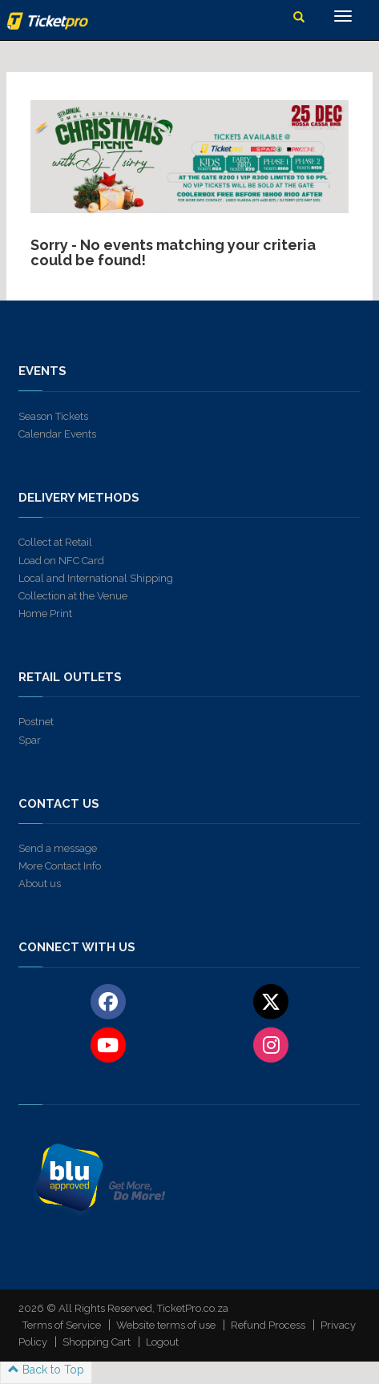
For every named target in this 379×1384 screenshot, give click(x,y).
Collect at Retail (55, 542)
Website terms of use (166, 1325)
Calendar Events (57, 434)
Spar (29, 740)
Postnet (36, 722)
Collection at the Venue (72, 596)
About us (39, 884)
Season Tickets (53, 416)
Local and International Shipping (95, 578)
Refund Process (268, 1325)
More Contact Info (59, 866)
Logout (162, 1342)
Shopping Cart (96, 1342)
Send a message (57, 848)
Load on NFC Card (61, 561)
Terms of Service (61, 1325)
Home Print (45, 613)
